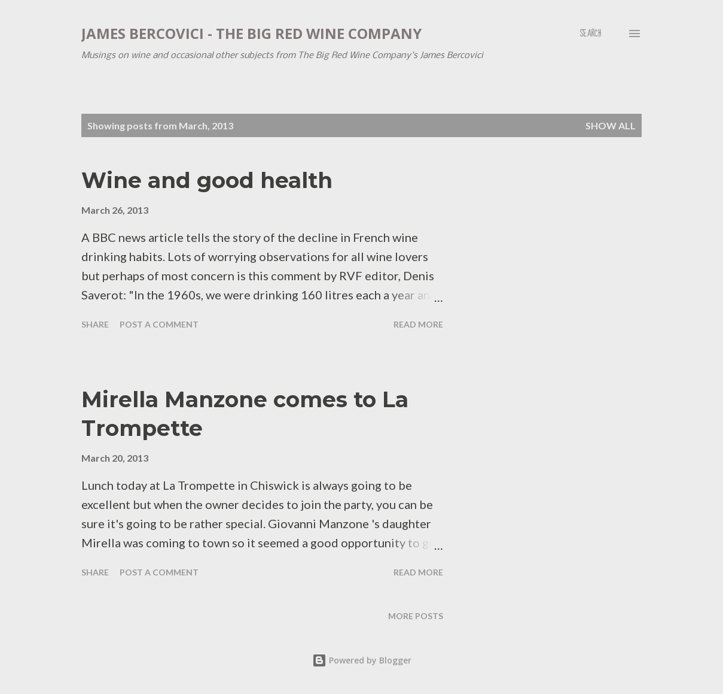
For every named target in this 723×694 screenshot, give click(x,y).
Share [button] (95, 324)
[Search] (590, 33)
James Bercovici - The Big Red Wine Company (251, 33)
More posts (415, 616)
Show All (610, 125)
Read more (418, 324)
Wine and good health (206, 180)
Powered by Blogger (361, 660)
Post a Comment (159, 324)
